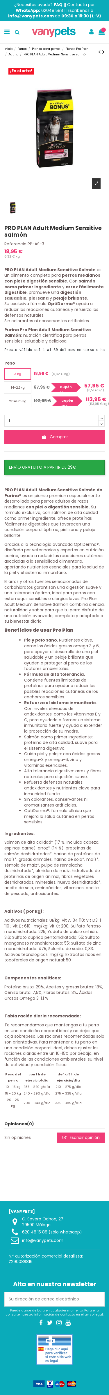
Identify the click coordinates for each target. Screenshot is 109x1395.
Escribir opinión (81, 1137)
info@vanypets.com (42, 1240)
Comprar (54, 437)
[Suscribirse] (98, 1299)
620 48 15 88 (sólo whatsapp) (52, 1232)
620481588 (52, 10)
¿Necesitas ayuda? (38, 5)
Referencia (15, 244)
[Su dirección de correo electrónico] (48, 1299)
